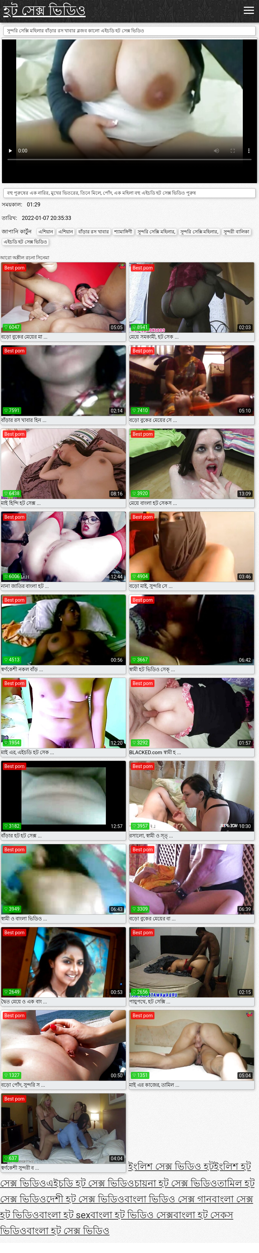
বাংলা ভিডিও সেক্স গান (168, 1199)
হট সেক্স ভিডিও (44, 11)
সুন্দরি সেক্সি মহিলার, (156, 231)
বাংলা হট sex (64, 1215)
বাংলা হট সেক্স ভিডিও (68, 1230)
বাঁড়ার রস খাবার (93, 231)
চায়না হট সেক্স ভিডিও (175, 1183)
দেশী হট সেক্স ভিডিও (85, 1199)
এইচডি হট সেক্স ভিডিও (25, 242)
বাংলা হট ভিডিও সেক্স (131, 1215)
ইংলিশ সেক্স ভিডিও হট (171, 1166)
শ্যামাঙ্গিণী (123, 231)
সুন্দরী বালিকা (236, 231)
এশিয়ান (45, 231)
